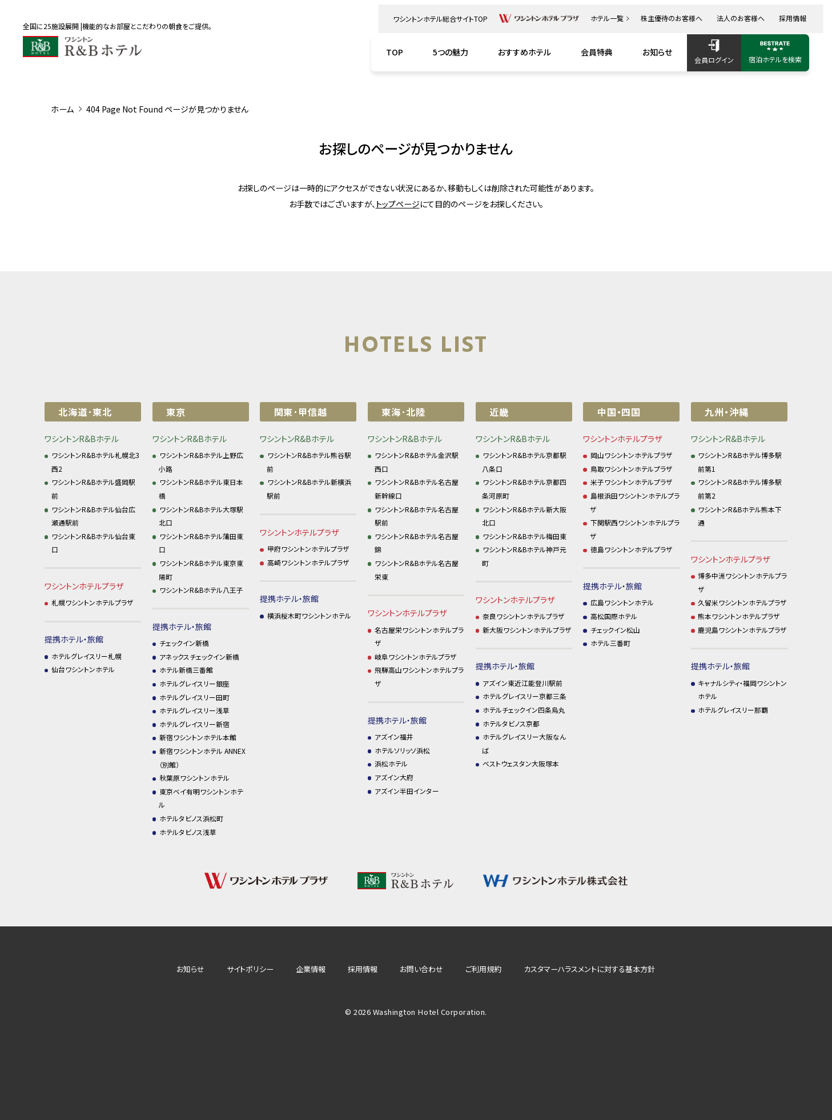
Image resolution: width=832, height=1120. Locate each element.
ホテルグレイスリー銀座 (194, 683)
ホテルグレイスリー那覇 (733, 709)
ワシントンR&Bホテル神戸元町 (524, 556)
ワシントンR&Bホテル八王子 (201, 590)
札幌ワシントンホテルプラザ (92, 602)
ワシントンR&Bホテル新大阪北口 (524, 516)
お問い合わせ (421, 969)
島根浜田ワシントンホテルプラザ (635, 502)
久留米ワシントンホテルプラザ (742, 602)
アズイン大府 (394, 777)
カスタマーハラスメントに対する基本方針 (589, 969)
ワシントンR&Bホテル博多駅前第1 (740, 461)
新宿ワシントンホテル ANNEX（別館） (202, 757)
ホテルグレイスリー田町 (194, 697)
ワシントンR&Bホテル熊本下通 (740, 516)
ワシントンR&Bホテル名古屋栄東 (417, 569)
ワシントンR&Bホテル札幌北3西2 (95, 461)
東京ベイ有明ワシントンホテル (201, 798)
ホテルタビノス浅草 (187, 832)
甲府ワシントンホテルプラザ (308, 548)
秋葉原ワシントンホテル (194, 777)
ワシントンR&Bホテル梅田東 (524, 536)
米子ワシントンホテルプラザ (631, 482)
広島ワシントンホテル (622, 602)
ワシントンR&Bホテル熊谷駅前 (309, 461)
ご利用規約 (483, 969)
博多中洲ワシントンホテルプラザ (742, 582)
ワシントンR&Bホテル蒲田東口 (201, 543)
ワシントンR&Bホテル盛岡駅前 (93, 488)
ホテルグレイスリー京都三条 (524, 696)
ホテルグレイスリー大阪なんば (524, 743)
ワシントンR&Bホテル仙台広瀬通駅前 (93, 516)
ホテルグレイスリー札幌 (86, 656)
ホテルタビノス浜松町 (191, 818)
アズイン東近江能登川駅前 (522, 683)
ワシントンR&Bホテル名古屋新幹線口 (417, 488)
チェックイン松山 (615, 630)
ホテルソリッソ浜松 (402, 750)
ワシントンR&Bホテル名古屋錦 (417, 543)
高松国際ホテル (613, 616)
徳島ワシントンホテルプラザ (631, 549)
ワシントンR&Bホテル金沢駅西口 (417, 461)
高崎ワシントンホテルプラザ (308, 562)
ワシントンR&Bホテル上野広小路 (201, 461)
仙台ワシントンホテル (83, 669)
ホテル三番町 (610, 643)
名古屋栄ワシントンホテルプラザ (419, 636)
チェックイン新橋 (184, 643)
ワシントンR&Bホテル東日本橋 (201, 488)
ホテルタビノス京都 (511, 723)
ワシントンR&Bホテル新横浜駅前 (309, 488)
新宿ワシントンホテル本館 (197, 737)
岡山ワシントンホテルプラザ (631, 455)
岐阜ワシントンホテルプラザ (416, 656)
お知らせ (190, 969)
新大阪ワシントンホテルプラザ (527, 630)
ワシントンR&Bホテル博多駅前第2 (740, 488)
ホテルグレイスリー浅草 (194, 710)
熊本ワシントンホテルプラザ (739, 616)
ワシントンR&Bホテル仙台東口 (93, 543)
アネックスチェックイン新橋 (199, 656)
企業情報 (310, 969)
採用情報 (362, 969)
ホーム (62, 109)
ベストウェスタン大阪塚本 (521, 763)
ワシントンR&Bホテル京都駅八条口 (524, 461)
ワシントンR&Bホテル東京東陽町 (201, 569)
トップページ (398, 204)
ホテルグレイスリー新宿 (194, 724)
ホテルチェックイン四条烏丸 (524, 709)
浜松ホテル (391, 763)
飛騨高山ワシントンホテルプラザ (419, 676)
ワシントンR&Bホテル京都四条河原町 (524, 488)
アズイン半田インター (407, 791)
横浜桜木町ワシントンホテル (309, 615)
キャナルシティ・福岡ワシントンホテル (742, 689)
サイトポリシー (250, 969)
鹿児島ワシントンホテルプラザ (742, 630)
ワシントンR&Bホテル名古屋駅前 (417, 516)
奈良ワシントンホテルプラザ (524, 616)
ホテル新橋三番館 (186, 670)
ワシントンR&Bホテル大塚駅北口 (201, 516)
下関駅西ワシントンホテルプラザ (635, 529)
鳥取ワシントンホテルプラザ (631, 468)
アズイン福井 (394, 736)
